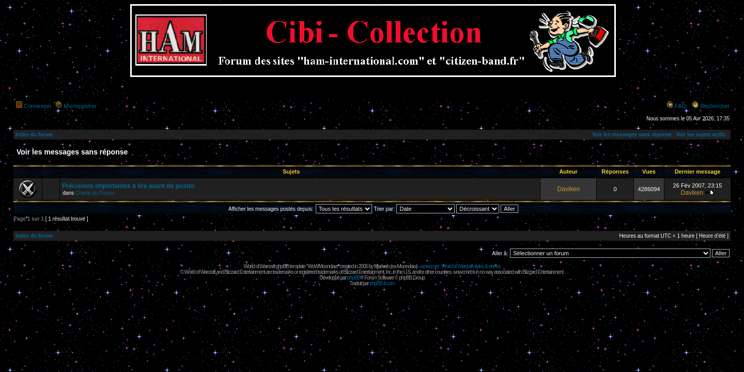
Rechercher (715, 106)
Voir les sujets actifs (700, 134)
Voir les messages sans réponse (632, 134)
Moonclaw (406, 266)
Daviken (568, 189)
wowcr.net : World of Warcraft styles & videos (461, 266)
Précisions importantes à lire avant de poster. (129, 186)
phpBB (353, 278)
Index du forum (34, 134)
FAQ (680, 106)
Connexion (37, 106)
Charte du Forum (95, 193)
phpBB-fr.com (382, 283)
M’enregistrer (80, 106)
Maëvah (382, 266)
